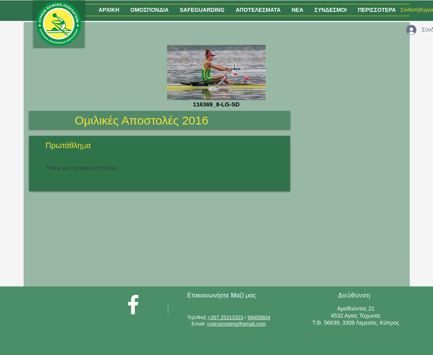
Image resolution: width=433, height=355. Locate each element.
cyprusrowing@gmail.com (236, 324)
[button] (149, 10)
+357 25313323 (225, 317)
